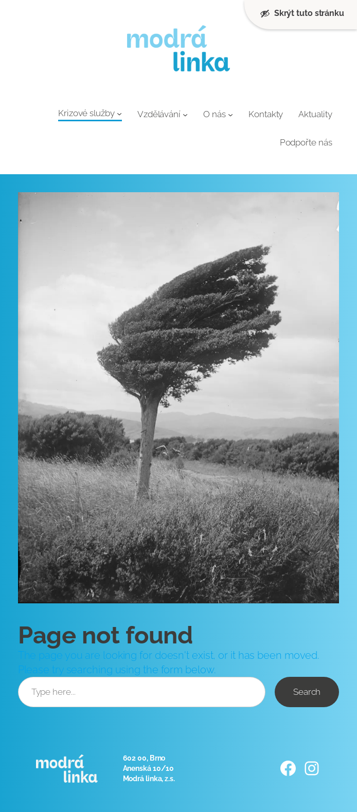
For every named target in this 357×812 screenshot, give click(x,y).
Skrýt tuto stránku (302, 13)
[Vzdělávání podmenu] (185, 114)
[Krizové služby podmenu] (119, 113)
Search (306, 692)
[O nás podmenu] (230, 114)
